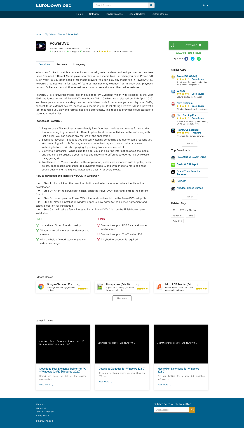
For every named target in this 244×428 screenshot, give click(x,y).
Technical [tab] (62, 64)
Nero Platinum (184, 103)
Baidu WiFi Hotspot (187, 164)
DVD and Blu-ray (188, 210)
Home (79, 13)
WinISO (181, 90)
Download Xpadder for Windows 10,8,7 (122, 368)
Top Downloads (114, 13)
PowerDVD (178, 215)
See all (190, 143)
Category (94, 13)
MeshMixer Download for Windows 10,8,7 (178, 370)
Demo (190, 215)
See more (122, 298)
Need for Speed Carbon (190, 188)
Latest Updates (137, 13)
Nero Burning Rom (187, 115)
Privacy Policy (42, 415)
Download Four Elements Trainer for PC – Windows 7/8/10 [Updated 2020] (62, 370)
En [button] (204, 5)
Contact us (41, 408)
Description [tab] (44, 64)
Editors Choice (160, 13)
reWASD (181, 180)
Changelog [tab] (79, 64)
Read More (46, 384)
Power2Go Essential (188, 129)
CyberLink (177, 221)
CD (174, 210)
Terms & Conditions (45, 411)
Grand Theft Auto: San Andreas (189, 173)
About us (40, 404)
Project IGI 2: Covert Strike (191, 156)
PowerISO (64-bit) (187, 76)
